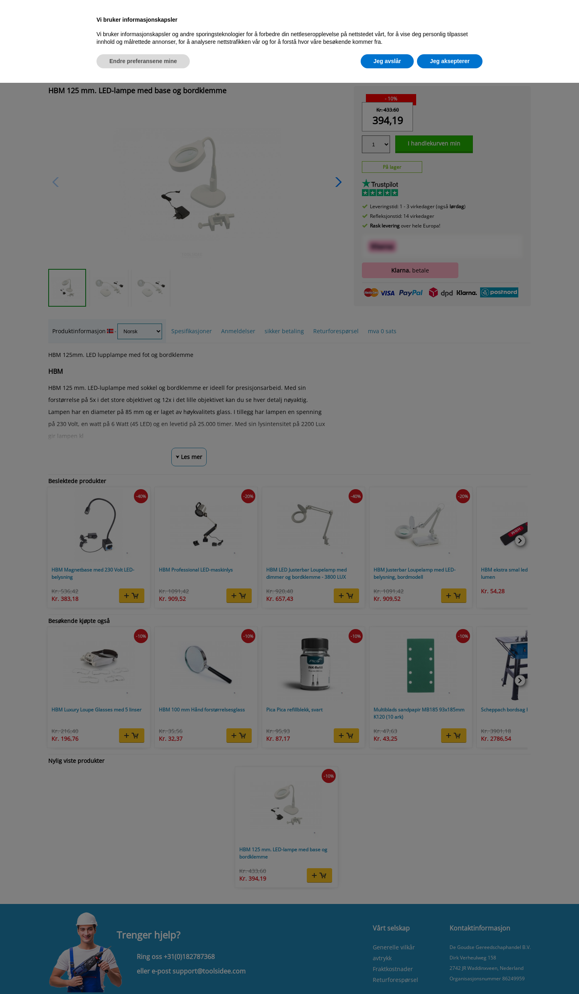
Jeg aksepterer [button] (450, 61)
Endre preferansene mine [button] (143, 61)
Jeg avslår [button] (387, 61)
